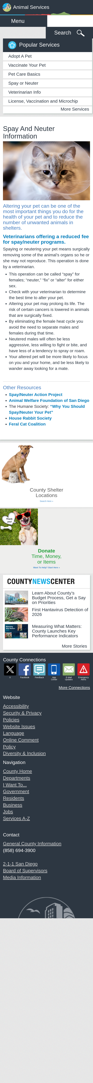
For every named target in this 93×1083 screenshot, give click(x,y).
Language (13, 733)
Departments (16, 778)
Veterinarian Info (24, 92)
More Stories (74, 646)
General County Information (32, 843)
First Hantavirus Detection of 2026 (60, 612)
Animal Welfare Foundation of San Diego (49, 400)
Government (16, 791)
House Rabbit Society (30, 418)
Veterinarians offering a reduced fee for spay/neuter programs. (46, 239)
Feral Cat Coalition (27, 424)
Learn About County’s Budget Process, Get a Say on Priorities (59, 598)
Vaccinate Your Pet (27, 65)
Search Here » (46, 501)
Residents (13, 798)
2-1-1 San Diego (20, 863)
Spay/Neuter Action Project (35, 394)
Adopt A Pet (20, 56)
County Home (17, 771)
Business (12, 805)
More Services (75, 109)
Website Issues (19, 726)
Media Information (22, 877)
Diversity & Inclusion (24, 753)
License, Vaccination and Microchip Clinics (43, 102)
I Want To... (15, 784)
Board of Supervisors (25, 870)
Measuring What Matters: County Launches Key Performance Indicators (57, 631)
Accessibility (16, 706)
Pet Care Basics (24, 74)
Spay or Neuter (23, 83)
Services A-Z (16, 818)
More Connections (74, 687)
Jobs (8, 811)
